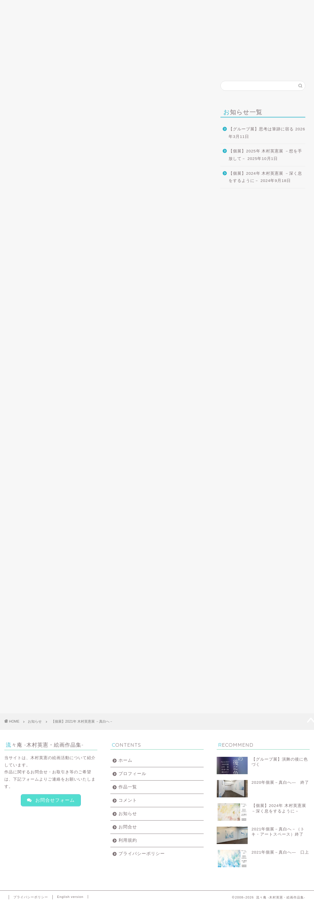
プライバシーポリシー (141, 853)
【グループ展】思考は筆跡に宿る (261, 129)
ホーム (25, 7)
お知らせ (185, 7)
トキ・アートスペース (38, 182)
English (269, 7)
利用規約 (127, 840)
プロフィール (66, 9)
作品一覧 (105, 7)
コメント (145, 7)
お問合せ (225, 7)
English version (70, 896)
